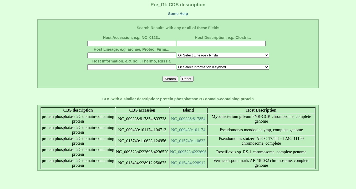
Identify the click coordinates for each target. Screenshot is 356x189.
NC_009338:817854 (188, 119)
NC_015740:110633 (188, 141)
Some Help (178, 14)
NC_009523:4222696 (188, 152)
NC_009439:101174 (188, 130)
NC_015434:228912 (188, 163)
